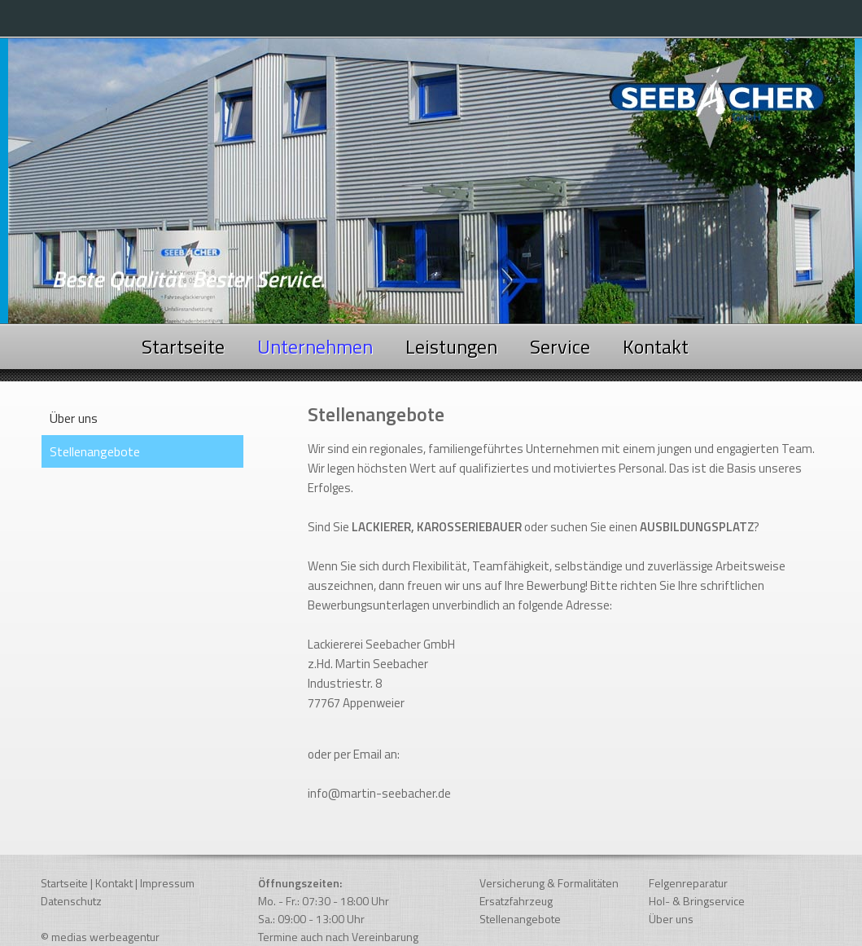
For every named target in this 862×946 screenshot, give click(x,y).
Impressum (167, 882)
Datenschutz (71, 900)
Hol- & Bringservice (697, 900)
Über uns (74, 418)
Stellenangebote (520, 918)
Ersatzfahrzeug (516, 900)
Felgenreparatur (688, 882)
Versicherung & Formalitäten (549, 882)
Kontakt (656, 346)
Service (560, 346)
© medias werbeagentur (100, 936)
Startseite (183, 346)
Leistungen (451, 346)
